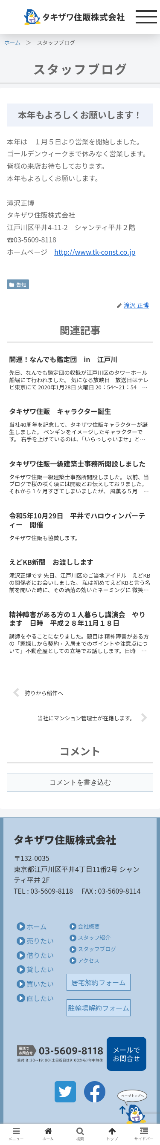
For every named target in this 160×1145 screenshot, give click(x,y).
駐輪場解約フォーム (98, 1008)
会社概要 (88, 926)
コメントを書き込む (80, 782)
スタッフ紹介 (94, 937)
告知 (17, 284)
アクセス (88, 960)
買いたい (40, 983)
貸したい (40, 969)
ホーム (12, 42)
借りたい (40, 955)
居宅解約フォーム (98, 982)
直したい (40, 998)
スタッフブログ (97, 949)
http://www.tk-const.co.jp (94, 252)
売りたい (40, 940)
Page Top (132, 1107)
